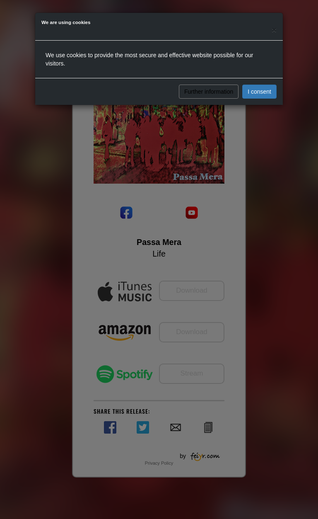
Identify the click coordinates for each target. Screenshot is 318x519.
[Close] (274, 29)
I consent (259, 91)
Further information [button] (208, 91)
